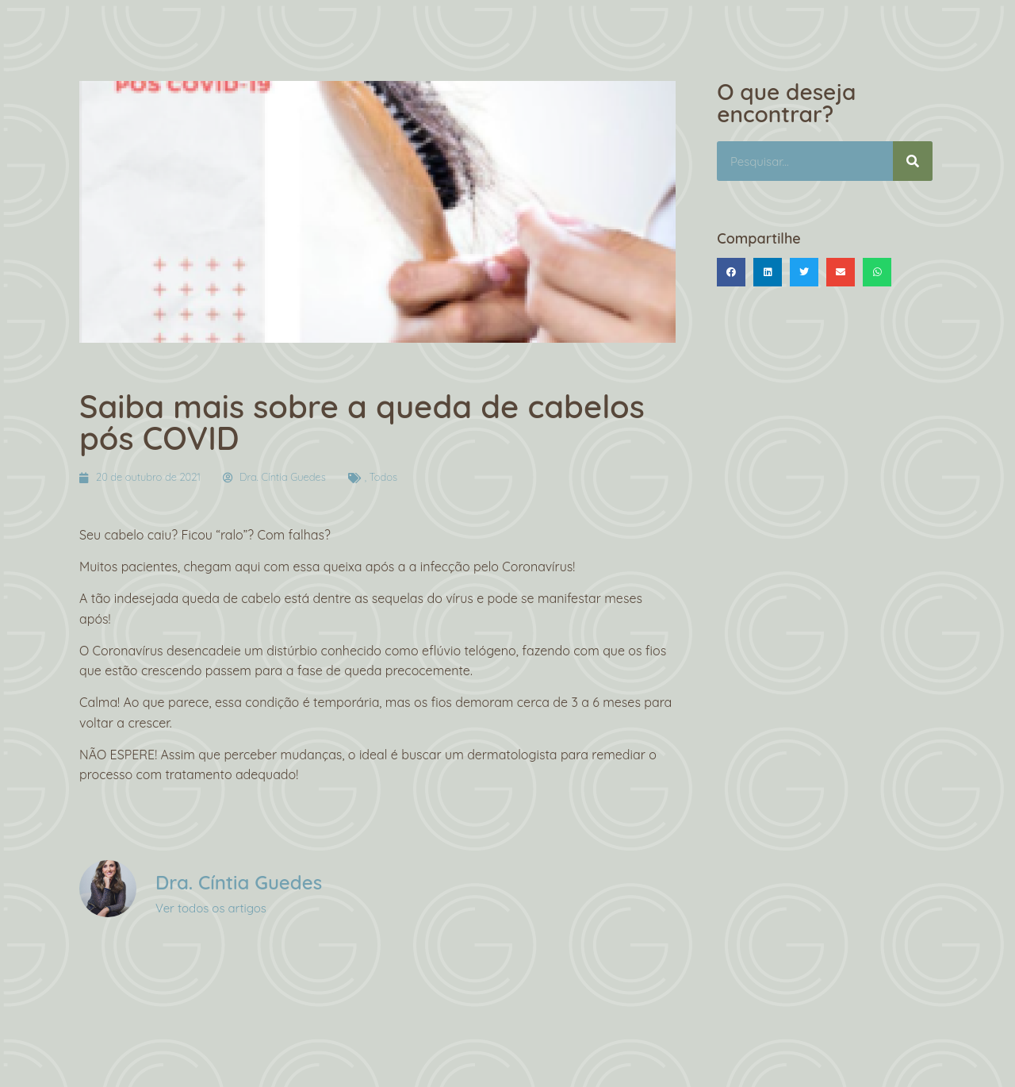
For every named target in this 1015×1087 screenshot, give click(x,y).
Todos (384, 477)
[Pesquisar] (913, 161)
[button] (731, 272)
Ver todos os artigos (210, 908)
